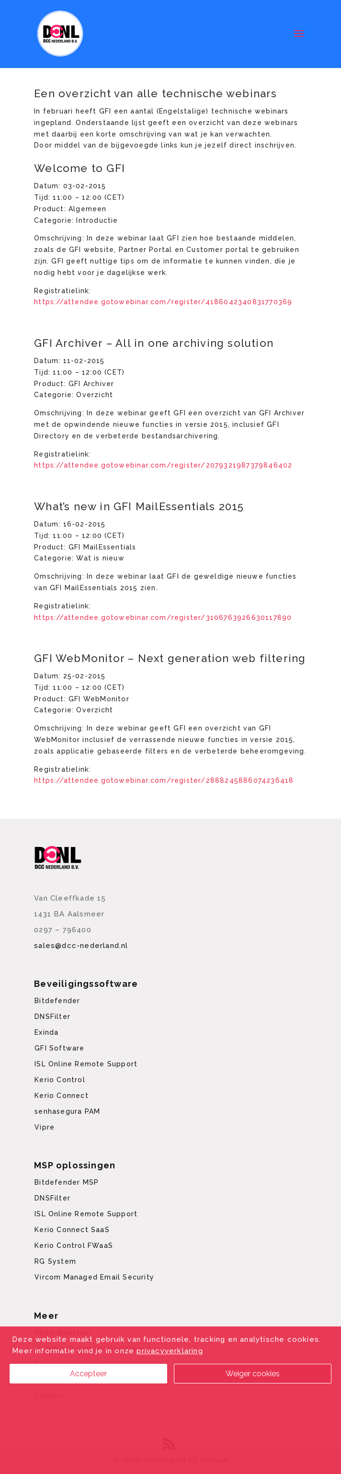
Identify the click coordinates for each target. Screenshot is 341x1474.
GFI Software (59, 1048)
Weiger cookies (253, 1373)
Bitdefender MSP (66, 1182)
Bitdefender (57, 1001)
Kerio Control (59, 1080)
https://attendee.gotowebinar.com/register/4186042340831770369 (163, 302)
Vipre (44, 1127)
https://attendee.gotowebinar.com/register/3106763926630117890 (163, 617)
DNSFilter (52, 1016)
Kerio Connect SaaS (72, 1230)
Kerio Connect (61, 1095)
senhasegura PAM (67, 1111)
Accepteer (88, 1373)
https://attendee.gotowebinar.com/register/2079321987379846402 (163, 465)
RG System (55, 1261)
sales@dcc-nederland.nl (81, 945)
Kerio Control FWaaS (73, 1245)
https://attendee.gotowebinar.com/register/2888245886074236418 (164, 780)
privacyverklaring (169, 1351)
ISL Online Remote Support (85, 1064)
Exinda (46, 1032)
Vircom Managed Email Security (94, 1277)
